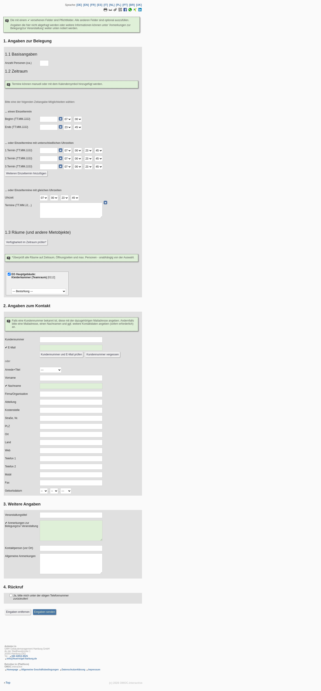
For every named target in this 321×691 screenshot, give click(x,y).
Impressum (94, 669)
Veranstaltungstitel (16, 514)
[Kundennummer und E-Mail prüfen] (61, 354)
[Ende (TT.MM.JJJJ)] (49, 127)
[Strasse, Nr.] (71, 418)
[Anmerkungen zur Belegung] (71, 530)
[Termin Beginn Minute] (78, 150)
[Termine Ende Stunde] (65, 198)
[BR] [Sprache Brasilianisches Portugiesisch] (132, 4)
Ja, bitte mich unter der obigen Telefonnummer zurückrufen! (41, 597)
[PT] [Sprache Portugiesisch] (125, 4)
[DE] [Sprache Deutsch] (79, 4)
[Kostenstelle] (71, 410)
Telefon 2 (10, 466)
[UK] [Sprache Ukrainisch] (139, 4)
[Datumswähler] (60, 119)
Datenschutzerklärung (73, 669)
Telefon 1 (10, 458)
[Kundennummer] (71, 340)
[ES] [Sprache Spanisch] (99, 4)
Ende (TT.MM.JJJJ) (16, 127)
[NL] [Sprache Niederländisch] (112, 4)
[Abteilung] (71, 402)
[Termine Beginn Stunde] (44, 198)
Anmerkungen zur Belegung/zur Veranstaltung (21, 524)
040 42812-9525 (19, 656)
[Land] (71, 442)
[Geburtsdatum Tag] (44, 491)
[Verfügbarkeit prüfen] (26, 242)
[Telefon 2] (71, 467)
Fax (7, 482)
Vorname (10, 377)
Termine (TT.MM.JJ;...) (18, 205)
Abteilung (10, 402)
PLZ (7, 426)
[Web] (71, 450)
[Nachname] (71, 386)
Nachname (13, 385)
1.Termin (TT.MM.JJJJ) (18, 150)
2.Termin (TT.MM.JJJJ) (18, 158)
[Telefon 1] (71, 459)
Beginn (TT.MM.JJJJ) (17, 119)
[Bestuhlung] (38, 291)
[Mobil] (71, 475)
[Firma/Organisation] (71, 394)
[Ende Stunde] (67, 127)
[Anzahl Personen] (44, 63)
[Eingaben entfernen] (18, 612)
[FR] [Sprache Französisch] (93, 4)
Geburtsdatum (13, 490)
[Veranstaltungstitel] (71, 515)
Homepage (12, 669)
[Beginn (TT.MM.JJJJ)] (49, 119)
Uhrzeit (9, 197)
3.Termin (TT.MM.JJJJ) (18, 166)
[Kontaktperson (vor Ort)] (71, 548)
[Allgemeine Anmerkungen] (71, 563)
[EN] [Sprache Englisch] (86, 4)
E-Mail (10, 347)
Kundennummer (14, 339)
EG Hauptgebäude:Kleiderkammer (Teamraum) (33, 276)
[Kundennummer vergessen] (102, 354)
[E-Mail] (71, 348)
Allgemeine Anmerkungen (20, 556)
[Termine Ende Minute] (75, 198)
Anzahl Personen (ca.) (18, 63)
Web (7, 450)
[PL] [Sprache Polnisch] (118, 4)
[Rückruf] (10, 595)
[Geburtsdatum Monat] (54, 491)
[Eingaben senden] (44, 612)
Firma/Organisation (16, 393)
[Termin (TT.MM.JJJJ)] (49, 150)
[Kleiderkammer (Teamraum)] (9, 274)
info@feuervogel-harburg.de (22, 658)
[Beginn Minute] (78, 119)
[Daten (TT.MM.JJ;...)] (71, 210)
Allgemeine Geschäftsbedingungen (40, 669)
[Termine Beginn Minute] (54, 198)
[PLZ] (71, 426)
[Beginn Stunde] (67, 119)
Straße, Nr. (11, 418)
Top (8, 682)
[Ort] (71, 434)
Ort (7, 434)
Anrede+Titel (12, 369)
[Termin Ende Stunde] (88, 150)
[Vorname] (71, 378)
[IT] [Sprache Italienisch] (106, 4)
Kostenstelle (12, 410)
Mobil (8, 474)
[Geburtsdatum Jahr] (65, 491)
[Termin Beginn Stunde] (67, 150)
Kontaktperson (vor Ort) (19, 548)
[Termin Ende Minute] (99, 150)
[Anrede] (50, 370)
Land (8, 442)
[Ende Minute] (78, 127)
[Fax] (71, 483)
